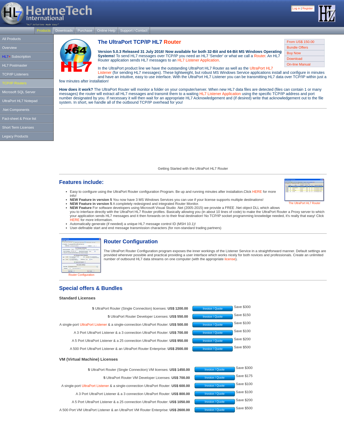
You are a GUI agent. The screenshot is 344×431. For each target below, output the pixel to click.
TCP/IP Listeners (15, 74)
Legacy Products (15, 136)
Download (294, 59)
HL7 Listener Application (198, 60)
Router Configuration (81, 273)
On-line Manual (298, 64)
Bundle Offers (297, 47)
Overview (9, 48)
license (230, 259)
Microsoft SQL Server (18, 92)
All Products (11, 39)
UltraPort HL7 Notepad (20, 101)
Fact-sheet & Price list (19, 119)
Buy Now (294, 53)
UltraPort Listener (93, 325)
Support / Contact (134, 30)
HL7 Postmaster (14, 65)
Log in (296, 8)
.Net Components (15, 110)
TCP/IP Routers (14, 83)
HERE (257, 192)
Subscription (16, 57)
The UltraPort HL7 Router (304, 202)
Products (44, 30)
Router (172, 42)
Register (307, 8)
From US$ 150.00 (300, 42)
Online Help (106, 30)
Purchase (85, 30)
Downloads (64, 30)
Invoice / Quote (213, 308)
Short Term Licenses (18, 127)
